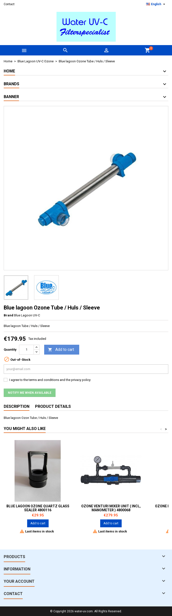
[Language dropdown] (156, 4)
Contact (9, 4)
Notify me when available (29, 392)
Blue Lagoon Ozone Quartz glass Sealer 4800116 (37, 508)
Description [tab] (16, 406)
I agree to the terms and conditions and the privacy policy (50, 380)
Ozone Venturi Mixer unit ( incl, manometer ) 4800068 (111, 508)
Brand (8, 315)
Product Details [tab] (53, 406)
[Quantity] (26, 350)
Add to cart (61, 349)
